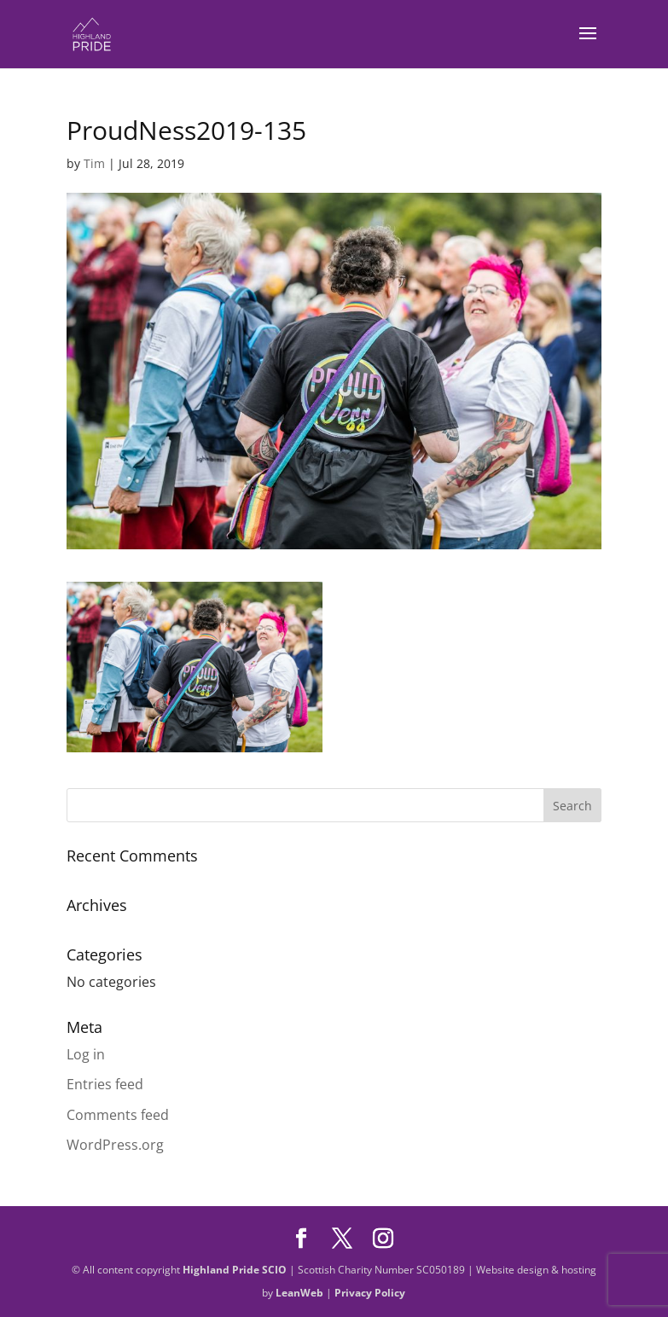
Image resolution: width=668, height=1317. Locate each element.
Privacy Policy (369, 1292)
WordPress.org (115, 1144)
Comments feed (118, 1114)
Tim (94, 163)
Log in (86, 1054)
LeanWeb (299, 1292)
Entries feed (105, 1084)
